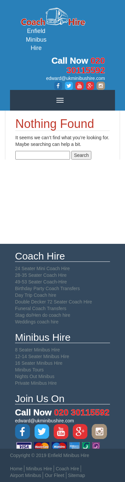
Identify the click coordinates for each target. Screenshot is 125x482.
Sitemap (76, 475)
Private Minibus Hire (36, 383)
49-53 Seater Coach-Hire (41, 281)
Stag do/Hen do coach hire (42, 315)
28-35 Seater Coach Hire (41, 275)
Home (16, 468)
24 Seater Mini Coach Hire (42, 268)
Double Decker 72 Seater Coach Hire (53, 301)
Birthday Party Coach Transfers (47, 288)
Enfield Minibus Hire (36, 29)
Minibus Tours (29, 369)
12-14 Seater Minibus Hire (42, 356)
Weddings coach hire (36, 321)
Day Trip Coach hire (35, 295)
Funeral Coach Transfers (40, 308)
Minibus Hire (39, 468)
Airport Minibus (25, 475)
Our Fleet (54, 475)
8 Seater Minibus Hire (37, 349)
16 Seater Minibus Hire (38, 363)
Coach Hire (67, 468)
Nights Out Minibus (34, 376)
